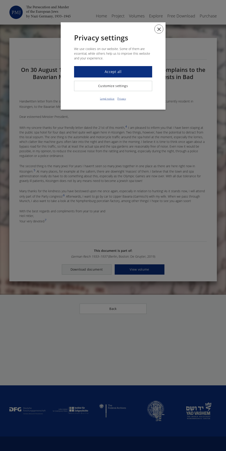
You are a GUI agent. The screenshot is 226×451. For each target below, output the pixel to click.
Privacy (121, 98)
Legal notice (107, 98)
